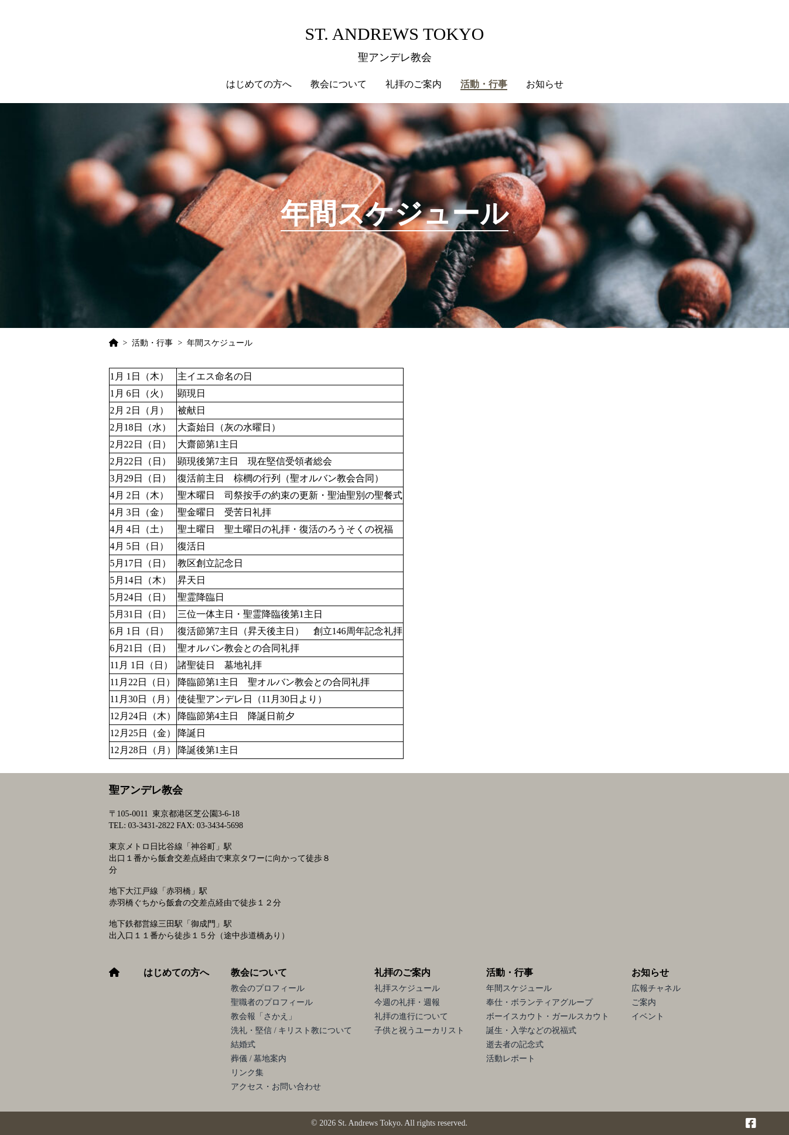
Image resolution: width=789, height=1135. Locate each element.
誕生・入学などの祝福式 (531, 1030)
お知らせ (650, 972)
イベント (647, 1016)
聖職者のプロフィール (272, 1002)
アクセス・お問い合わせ (276, 1086)
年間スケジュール (519, 988)
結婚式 (243, 1044)
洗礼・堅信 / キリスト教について (291, 1030)
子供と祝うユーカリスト (419, 1030)
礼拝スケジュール (407, 988)
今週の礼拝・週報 (407, 1002)
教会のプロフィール (268, 988)
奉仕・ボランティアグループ (539, 1002)
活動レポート (510, 1058)
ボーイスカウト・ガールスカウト (547, 1016)
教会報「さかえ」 (263, 1016)
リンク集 (247, 1072)
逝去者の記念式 (515, 1044)
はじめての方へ (259, 84)
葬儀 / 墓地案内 (258, 1058)
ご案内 (643, 1002)
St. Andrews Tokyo (394, 33)
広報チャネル (656, 988)
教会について (259, 972)
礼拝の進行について (411, 1016)
